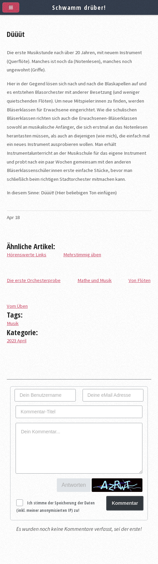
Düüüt (16, 34)
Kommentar (125, 503)
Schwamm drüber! (79, 7)
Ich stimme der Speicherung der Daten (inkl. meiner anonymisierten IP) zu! (55, 506)
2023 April (16, 341)
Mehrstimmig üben (82, 255)
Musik (13, 323)
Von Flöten (140, 280)
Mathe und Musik (94, 280)
